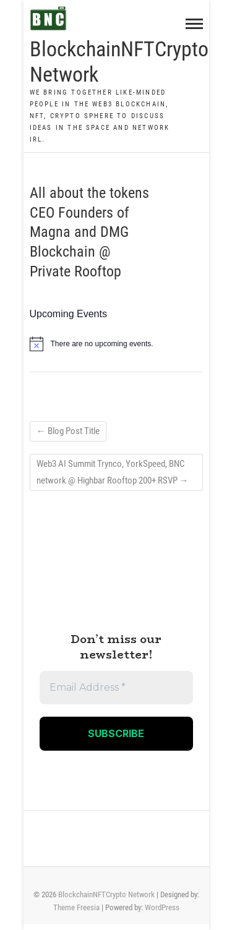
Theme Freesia (76, 907)
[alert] (116, 343)
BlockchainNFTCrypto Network (119, 61)
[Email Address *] (116, 687)
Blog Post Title (68, 431)
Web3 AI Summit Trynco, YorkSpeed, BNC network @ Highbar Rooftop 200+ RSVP (113, 472)
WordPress (162, 907)
